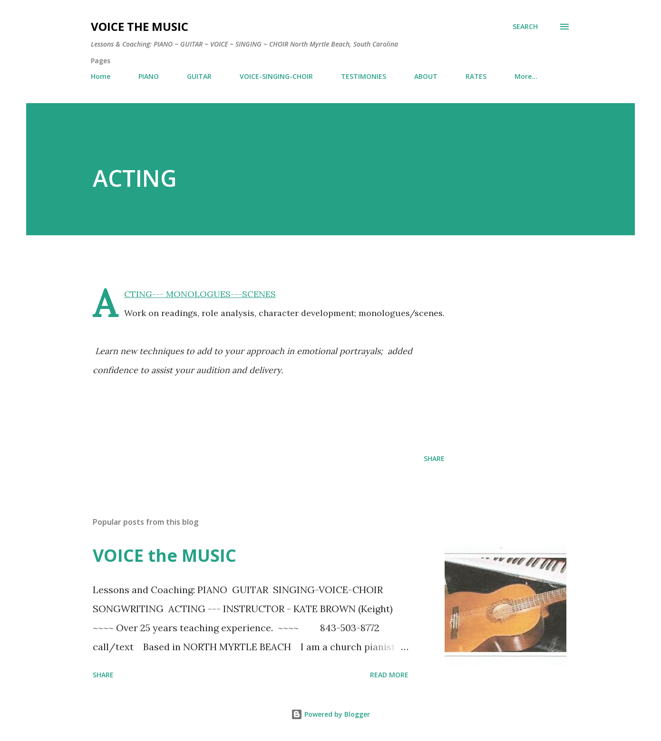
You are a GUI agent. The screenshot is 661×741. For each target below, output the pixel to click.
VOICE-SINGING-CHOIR (276, 76)
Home (100, 76)
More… (526, 76)
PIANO (148, 76)
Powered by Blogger (330, 714)
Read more (389, 674)
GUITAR (199, 76)
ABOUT (425, 76)
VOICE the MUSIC (139, 26)
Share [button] (434, 458)
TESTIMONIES (363, 76)
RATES (476, 76)
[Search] (525, 26)
